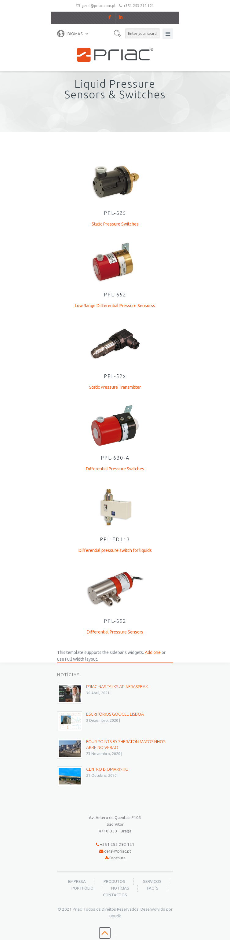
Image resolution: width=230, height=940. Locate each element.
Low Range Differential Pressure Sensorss (115, 305)
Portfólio (82, 888)
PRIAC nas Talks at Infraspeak (117, 686)
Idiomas (70, 33)
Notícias (120, 888)
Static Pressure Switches (115, 224)
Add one (153, 652)
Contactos (115, 895)
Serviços (152, 881)
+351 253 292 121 (138, 6)
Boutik (115, 916)
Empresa (77, 881)
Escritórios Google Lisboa (115, 714)
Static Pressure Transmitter (115, 387)
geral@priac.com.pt (99, 6)
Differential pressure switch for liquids (115, 550)
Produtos (114, 881)
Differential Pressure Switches (115, 468)
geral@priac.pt (117, 851)
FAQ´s (153, 888)
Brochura (117, 858)
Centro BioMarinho (107, 769)
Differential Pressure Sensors (115, 632)
